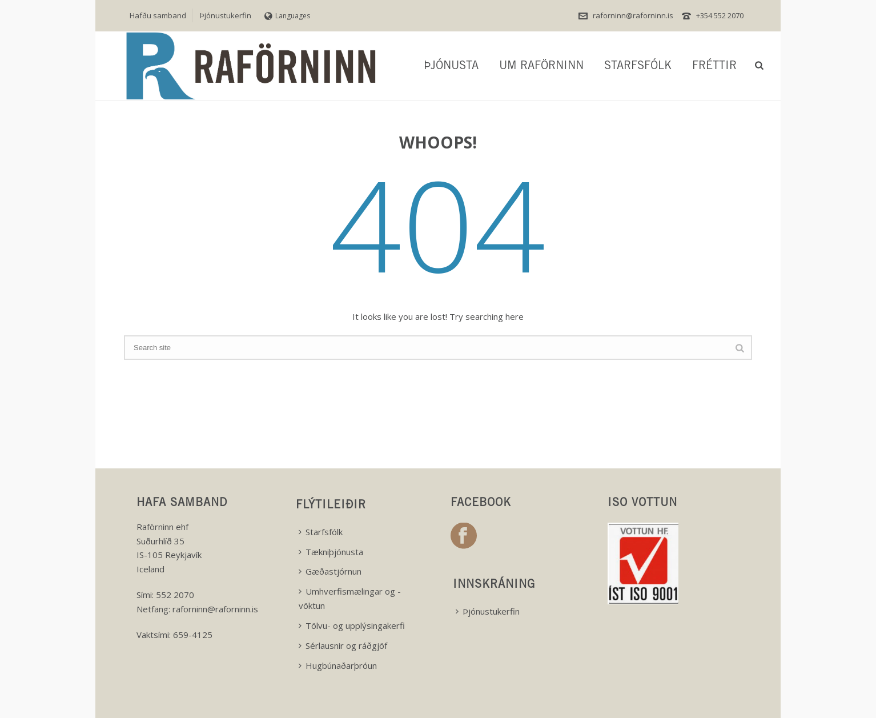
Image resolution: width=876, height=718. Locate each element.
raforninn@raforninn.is (633, 15)
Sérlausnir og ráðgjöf (343, 645)
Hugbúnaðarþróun (338, 665)
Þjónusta (451, 67)
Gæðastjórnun (330, 571)
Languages (287, 16)
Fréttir (714, 67)
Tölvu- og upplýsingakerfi (352, 625)
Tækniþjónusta (331, 551)
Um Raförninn (541, 67)
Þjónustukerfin (488, 611)
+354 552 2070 (720, 15)
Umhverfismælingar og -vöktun (350, 598)
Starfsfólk (638, 67)
